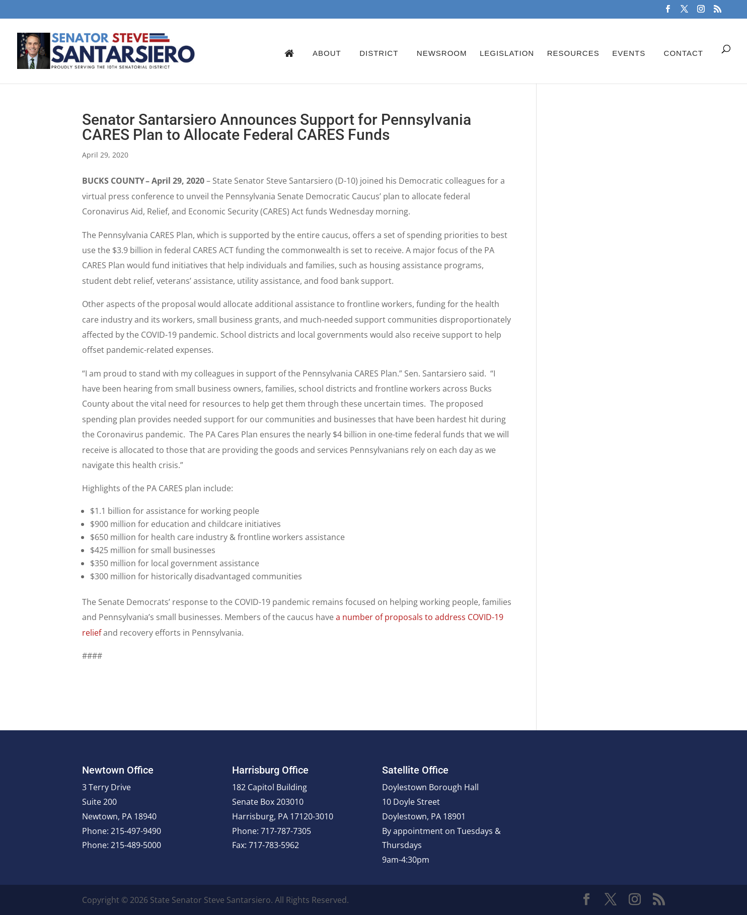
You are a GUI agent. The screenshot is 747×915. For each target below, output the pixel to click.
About (327, 53)
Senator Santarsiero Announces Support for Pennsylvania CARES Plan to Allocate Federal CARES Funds (276, 127)
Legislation (507, 53)
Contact (683, 53)
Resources (573, 53)
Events (628, 53)
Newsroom (442, 53)
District (378, 53)
